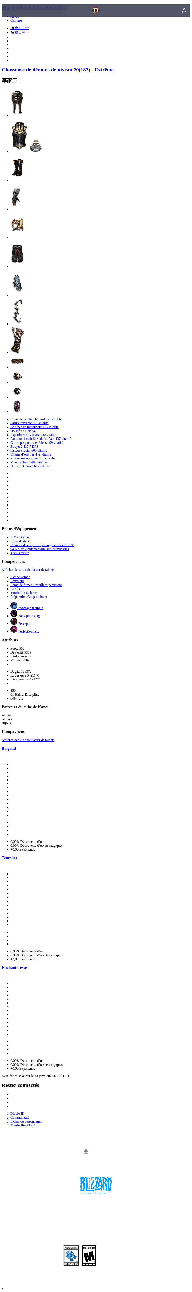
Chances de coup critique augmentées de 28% (42, 545)
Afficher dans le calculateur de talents (28, 569)
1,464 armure (19, 553)
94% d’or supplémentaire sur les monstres (39, 549)
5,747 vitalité (19, 537)
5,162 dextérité (20, 541)
